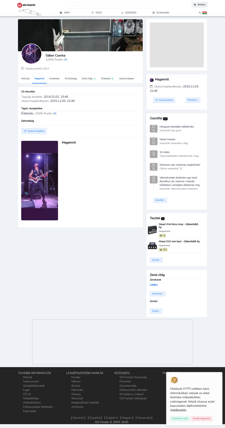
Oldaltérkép (31, 398)
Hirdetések (54, 78)
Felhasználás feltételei (38, 407)
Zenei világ (89, 78)
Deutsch (78, 418)
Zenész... (156, 311)
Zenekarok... (157, 293)
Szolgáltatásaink (34, 386)
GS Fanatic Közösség (133, 377)
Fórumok (125, 381)
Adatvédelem (32, 402)
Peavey (76, 394)
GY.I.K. (27, 394)
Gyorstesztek (128, 386)
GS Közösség (71, 78)
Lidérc (154, 285)
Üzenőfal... (160, 200)
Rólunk (27, 377)
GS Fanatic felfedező (133, 398)
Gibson (76, 381)
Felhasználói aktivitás (133, 390)
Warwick (77, 398)
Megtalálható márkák (85, 402)
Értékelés (107, 78)
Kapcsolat (29, 411)
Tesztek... (156, 260)
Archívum (77, 407)
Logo (26, 390)
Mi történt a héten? (132, 394)
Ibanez (75, 386)
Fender (76, 377)
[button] (193, 12)
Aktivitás (25, 78)
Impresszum (31, 381)
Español (95, 418)
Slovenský (144, 418)
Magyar (126, 418)
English (111, 418)
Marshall (77, 390)
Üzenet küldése (126, 78)
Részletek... (193, 100)
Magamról (39, 78)
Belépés (199, 4)
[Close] (180, 418)
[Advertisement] (177, 44)
